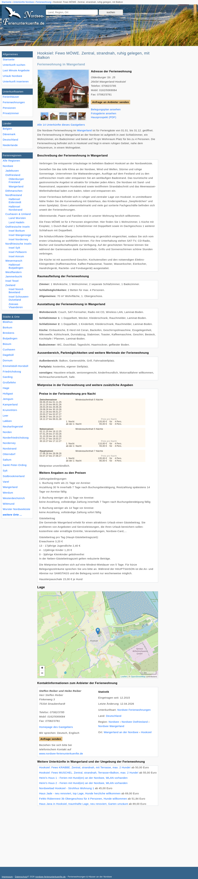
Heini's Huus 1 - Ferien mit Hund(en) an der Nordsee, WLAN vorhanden (83, 777)
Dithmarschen (14, 190)
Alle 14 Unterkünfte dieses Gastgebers (61, 124)
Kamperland (10, 404)
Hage (6, 388)
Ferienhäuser (11, 96)
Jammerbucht (13, 276)
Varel (6, 481)
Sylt (5, 470)
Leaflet (124, 677)
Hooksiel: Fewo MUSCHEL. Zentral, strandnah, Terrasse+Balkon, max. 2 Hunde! (88, 772)
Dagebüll (8, 354)
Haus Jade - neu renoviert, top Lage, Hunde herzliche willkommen (80, 793)
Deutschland (10, 139)
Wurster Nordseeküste (16, 509)
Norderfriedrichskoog (16, 437)
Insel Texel (12, 280)
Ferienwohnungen (14, 102)
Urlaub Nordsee (12, 75)
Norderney (9, 442)
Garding (8, 376)
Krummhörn (10, 410)
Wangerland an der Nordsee (121, 732)
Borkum (7, 327)
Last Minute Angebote (16, 70)
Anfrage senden (50, 738)
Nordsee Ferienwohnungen (134, 709)
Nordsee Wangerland (111, 726)
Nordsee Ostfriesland (135, 721)
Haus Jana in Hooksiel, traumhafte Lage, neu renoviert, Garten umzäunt (83, 803)
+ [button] (42, 668)
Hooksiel (146, 732)
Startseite (9, 59)
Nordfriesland (13, 195)
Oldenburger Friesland (16, 180)
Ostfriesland (12, 174)
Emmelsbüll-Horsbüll (15, 365)
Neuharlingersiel (13, 426)
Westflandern (13, 272)
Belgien (7, 128)
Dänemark (9, 134)
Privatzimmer (11, 113)
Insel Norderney (18, 239)
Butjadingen (10, 338)
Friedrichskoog (12, 371)
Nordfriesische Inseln (18, 243)
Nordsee (8, 165)
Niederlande (10, 145)
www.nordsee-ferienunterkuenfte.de (61, 753)
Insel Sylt (14, 247)
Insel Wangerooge (20, 234)
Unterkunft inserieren (16, 81)
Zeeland (10, 285)
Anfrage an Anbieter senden (110, 102)
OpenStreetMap (138, 677)
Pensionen (9, 107)
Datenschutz (21, 877)
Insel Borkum (17, 230)
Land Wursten (17, 217)
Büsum (7, 343)
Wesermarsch (13, 260)
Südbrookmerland (14, 476)
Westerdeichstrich (14, 498)
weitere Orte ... (12, 514)
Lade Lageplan (97, 635)
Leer (5, 415)
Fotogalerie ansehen (103, 113)
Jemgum (8, 398)
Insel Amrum (16, 256)
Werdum (8, 492)
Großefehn (9, 382)
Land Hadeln (16, 222)
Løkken (7, 420)
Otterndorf (9, 454)
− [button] (42, 673)
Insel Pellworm (18, 251)
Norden (7, 432)
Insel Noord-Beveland (16, 291)
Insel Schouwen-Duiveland (19, 298)
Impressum (7, 877)
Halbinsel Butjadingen (16, 266)
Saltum (7, 459)
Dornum (7, 360)
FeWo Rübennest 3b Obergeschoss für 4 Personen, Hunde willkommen (83, 798)
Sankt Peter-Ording (15, 465)
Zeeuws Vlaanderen (16, 306)
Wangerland (10, 487)
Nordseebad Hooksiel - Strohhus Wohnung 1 (66, 788)
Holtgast (8, 393)
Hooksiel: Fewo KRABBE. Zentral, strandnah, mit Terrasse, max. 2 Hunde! (85, 767)
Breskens (8, 332)
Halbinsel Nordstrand (15, 208)
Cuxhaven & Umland (18, 214)
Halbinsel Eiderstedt (15, 201)
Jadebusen (12, 170)
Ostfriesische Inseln (17, 226)
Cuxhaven (9, 349)
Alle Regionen (11, 160)
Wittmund (8, 503)
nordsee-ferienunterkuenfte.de (50, 877)
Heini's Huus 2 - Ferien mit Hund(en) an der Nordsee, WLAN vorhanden (83, 783)
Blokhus (8, 321)
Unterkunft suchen (14, 64)
